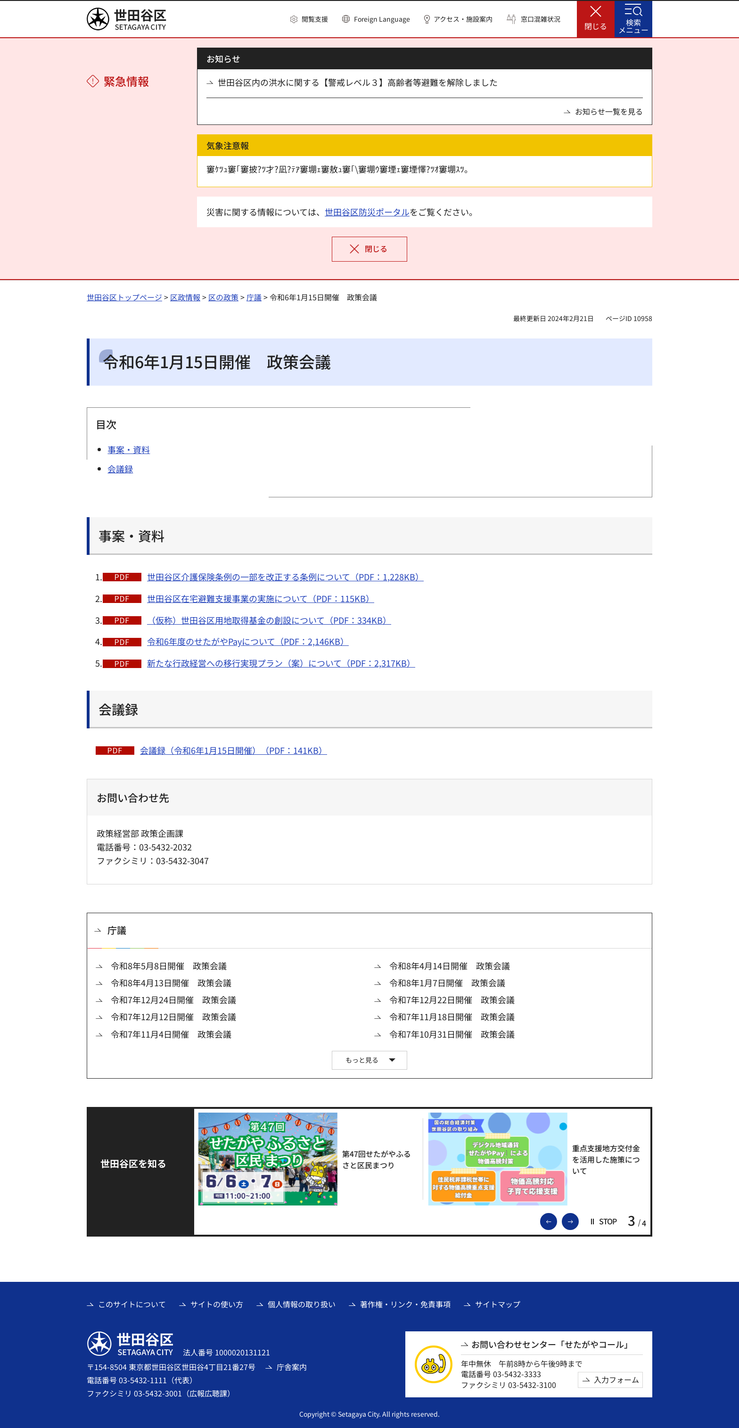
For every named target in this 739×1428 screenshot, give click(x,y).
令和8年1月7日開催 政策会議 (447, 983)
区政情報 (185, 297)
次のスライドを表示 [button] (578, 1220)
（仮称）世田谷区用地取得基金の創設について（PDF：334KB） (269, 620)
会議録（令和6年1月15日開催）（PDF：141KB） (233, 750)
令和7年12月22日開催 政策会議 (452, 1000)
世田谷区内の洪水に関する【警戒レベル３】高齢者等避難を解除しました (358, 82)
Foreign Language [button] (382, 19)
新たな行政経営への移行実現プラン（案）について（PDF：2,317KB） (281, 663)
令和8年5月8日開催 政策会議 (169, 966)
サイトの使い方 (216, 1304)
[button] (309, 19)
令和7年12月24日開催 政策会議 (173, 1000)
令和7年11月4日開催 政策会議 (171, 1034)
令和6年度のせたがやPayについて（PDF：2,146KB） (248, 641)
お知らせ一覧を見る (609, 111)
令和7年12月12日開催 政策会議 (173, 1017)
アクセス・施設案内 (463, 19)
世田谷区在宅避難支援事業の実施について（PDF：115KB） (260, 598)
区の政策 (223, 297)
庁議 (254, 297)
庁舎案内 (292, 1367)
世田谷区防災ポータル (367, 212)
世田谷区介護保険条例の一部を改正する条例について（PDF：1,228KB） (285, 576)
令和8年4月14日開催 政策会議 (449, 966)
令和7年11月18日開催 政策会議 (452, 1017)
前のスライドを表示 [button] (556, 1220)
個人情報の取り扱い (302, 1304)
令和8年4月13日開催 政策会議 (171, 983)
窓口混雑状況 (540, 19)
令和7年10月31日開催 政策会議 (452, 1034)
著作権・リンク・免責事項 (405, 1304)
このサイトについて (132, 1304)
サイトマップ (497, 1304)
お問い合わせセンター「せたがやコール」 (551, 1344)
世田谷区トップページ (124, 297)
